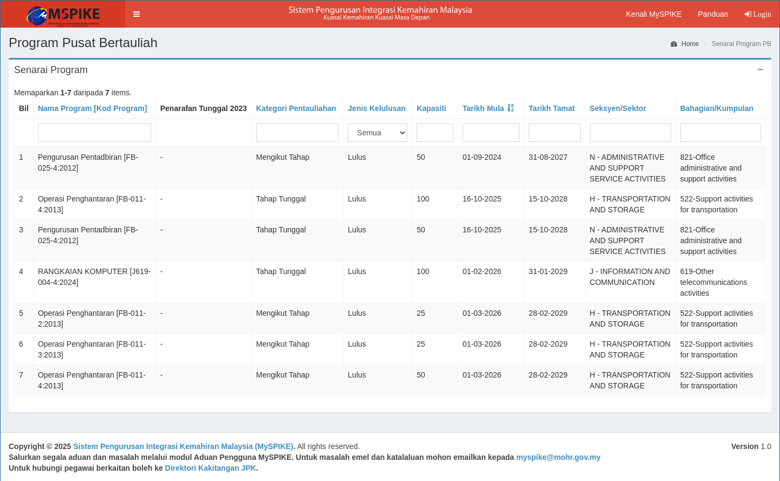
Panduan (713, 14)
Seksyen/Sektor (618, 108)
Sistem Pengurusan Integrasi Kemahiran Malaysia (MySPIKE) (183, 446)
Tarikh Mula (483, 108)
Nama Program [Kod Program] (92, 108)
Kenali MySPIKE (654, 14)
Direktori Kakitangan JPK (210, 468)
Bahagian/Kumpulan (716, 108)
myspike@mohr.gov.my (558, 457)
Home (685, 44)
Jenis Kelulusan (377, 108)
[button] (136, 14)
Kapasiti (431, 108)
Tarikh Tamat (552, 108)
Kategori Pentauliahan (296, 108)
